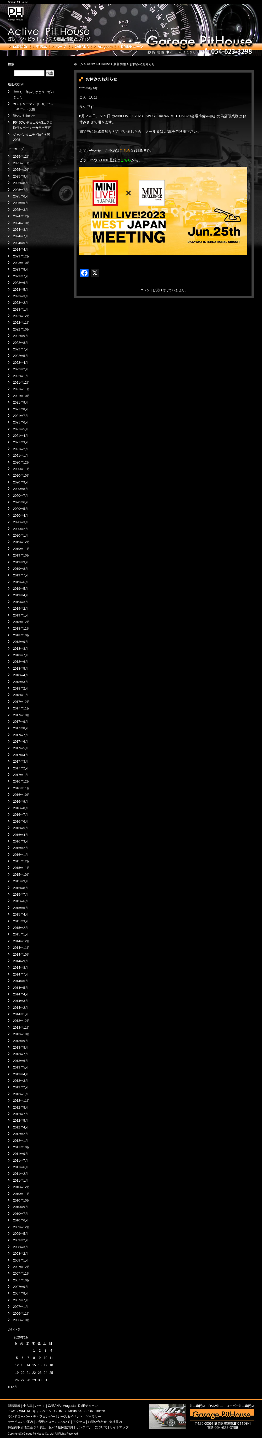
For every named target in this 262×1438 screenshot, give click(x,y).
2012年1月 (20, 1141)
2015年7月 (20, 894)
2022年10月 (21, 329)
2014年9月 (20, 961)
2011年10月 (21, 1147)
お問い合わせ (97, 1422)
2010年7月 (20, 1214)
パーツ (59, 46)
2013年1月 (20, 1094)
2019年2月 (20, 608)
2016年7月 (20, 815)
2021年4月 (20, 436)
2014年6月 (20, 981)
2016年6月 (20, 821)
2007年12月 (21, 1267)
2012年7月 (20, 1114)
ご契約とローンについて (53, 1422)
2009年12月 (21, 1227)
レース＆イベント (70, 1416)
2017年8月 (20, 728)
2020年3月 (20, 522)
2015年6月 (20, 901)
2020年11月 (21, 469)
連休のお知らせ (24, 116)
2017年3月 (20, 761)
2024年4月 (20, 249)
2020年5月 (20, 509)
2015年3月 (20, 921)
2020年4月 (20, 515)
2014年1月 (20, 1014)
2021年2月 (20, 449)
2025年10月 (21, 170)
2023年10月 (21, 263)
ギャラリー (93, 1416)
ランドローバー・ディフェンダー (31, 1416)
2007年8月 (20, 1293)
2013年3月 (20, 1081)
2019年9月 (20, 562)
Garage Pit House (18, 2)
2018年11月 (21, 628)
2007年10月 (21, 1280)
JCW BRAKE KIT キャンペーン (30, 1411)
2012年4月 (20, 1127)
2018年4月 (20, 675)
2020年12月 (21, 462)
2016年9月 (20, 801)
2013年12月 (21, 1021)
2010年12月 (21, 1187)
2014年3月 (20, 1001)
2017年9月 (20, 722)
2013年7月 (20, 1054)
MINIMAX (75, 1411)
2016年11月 (21, 788)
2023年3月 (20, 296)
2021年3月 (20, 442)
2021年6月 (20, 422)
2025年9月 (20, 176)
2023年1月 (20, 309)
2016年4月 (20, 835)
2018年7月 (20, 655)
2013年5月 (20, 1067)
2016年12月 (21, 781)
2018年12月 (21, 622)
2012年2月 (20, 1134)
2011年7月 (20, 1160)
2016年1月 (20, 855)
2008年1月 (20, 1260)
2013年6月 (20, 1061)
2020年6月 (20, 502)
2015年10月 (21, 875)
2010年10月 (21, 1200)
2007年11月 (21, 1273)
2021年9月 (20, 402)
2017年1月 (20, 775)
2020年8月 (20, 489)
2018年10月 (21, 635)
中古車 (40, 46)
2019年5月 (20, 589)
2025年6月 (20, 196)
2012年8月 (20, 1107)
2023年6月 (20, 283)
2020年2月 (20, 529)
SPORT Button (94, 1411)
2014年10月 (21, 954)
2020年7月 (20, 496)
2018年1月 (20, 695)
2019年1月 (20, 615)
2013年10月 (21, 1034)
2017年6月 (20, 741)
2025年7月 (20, 190)
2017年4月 (20, 755)
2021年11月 (21, 389)
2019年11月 (21, 549)
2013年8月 (20, 1047)
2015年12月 (21, 861)
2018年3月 (20, 682)
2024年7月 (20, 236)
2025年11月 (21, 163)
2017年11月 (21, 708)
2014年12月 (21, 941)
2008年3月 (20, 1247)
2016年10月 (21, 795)
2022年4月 (20, 363)
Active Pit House (98, 64)
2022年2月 (20, 369)
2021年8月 (20, 409)
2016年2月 (20, 848)
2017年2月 (20, 768)
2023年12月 (21, 256)
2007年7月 (20, 1300)
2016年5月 (20, 828)
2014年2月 (20, 1008)
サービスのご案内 (20, 1422)
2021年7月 (20, 416)
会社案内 (115, 1422)
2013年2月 (20, 1087)
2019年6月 (20, 582)
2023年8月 (20, 269)
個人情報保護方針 (60, 1427)
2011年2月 (20, 1174)
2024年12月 (21, 216)
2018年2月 (20, 688)
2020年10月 (21, 475)
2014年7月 (20, 974)
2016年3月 (20, 841)
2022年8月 (20, 343)
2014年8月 (20, 967)
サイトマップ (119, 1427)
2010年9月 (20, 1207)
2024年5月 (20, 243)
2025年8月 (20, 183)
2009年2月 (20, 1240)
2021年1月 (20, 456)
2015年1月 (20, 934)
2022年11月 (21, 322)
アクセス (79, 1422)
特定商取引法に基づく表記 (27, 1427)
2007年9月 (20, 1287)
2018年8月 (20, 649)
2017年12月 (21, 702)
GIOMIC (60, 1411)
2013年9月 (20, 1041)
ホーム (78, 64)
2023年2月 (20, 303)
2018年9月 (20, 642)
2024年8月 (20, 230)
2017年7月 (20, 735)
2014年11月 (21, 948)
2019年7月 (20, 575)
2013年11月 (21, 1027)
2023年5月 (20, 289)
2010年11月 (21, 1194)
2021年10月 (21, 396)
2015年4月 (20, 914)
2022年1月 (20, 376)
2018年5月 (20, 668)
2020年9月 (20, 482)
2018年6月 (20, 662)
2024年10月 (21, 223)
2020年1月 (20, 535)
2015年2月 (20, 928)
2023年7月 (20, 276)
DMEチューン (130, 46)
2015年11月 (21, 868)
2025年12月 (21, 156)
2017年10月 (21, 715)
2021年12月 (21, 382)
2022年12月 (21, 316)
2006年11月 (21, 1313)
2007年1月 (20, 1307)
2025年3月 (20, 210)
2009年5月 (20, 1234)
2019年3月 (20, 602)
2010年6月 (20, 1220)
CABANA (80, 46)
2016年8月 (20, 808)
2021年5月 (20, 429)
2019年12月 (21, 542)
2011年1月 (20, 1180)
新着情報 (18, 46)
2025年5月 (20, 203)
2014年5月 (20, 988)
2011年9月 (20, 1154)
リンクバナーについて (91, 1427)
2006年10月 (21, 1320)
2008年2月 (20, 1253)
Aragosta (103, 46)
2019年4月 (20, 595)
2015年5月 (20, 908)
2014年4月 (20, 994)
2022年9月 (20, 336)
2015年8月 (20, 888)
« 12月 (12, 1387)
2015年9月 (20, 881)
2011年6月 (20, 1167)
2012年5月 (20, 1120)
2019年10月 (21, 555)
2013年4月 (20, 1074)
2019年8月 (20, 569)
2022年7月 (20, 349)
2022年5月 (20, 356)
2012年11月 (21, 1101)
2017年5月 (20, 748)
